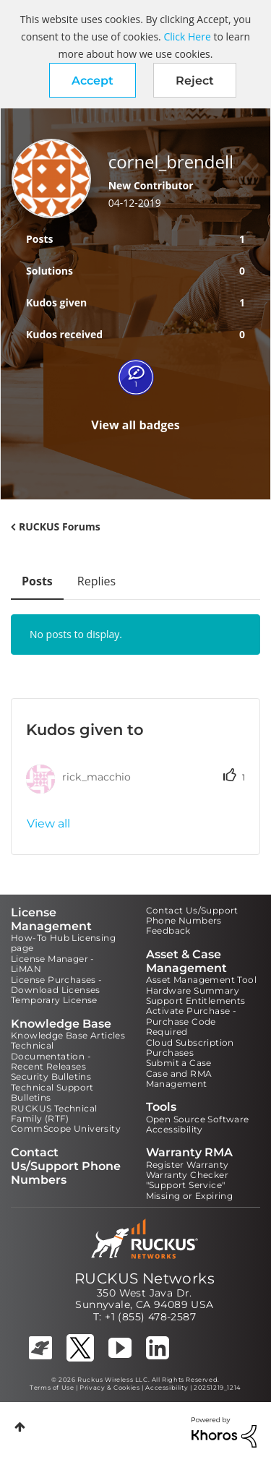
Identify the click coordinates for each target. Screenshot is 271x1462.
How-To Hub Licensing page (63, 942)
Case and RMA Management (179, 1078)
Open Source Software (197, 1119)
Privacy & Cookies (109, 1387)
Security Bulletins (51, 1076)
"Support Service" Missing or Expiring (189, 1189)
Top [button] (20, 1427)
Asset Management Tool (201, 979)
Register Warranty (187, 1164)
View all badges (135, 425)
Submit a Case (179, 1062)
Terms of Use (52, 1387)
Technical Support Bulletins (52, 1092)
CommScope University (66, 1128)
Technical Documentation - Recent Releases (51, 1056)
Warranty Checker (187, 1174)
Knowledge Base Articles (68, 1035)
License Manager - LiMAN (53, 963)
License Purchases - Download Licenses (57, 984)
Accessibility (174, 1129)
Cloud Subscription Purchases (190, 1047)
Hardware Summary (192, 990)
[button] (92, 80)
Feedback (168, 930)
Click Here (186, 36)
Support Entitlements (196, 1000)
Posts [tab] (37, 581)
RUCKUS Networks (144, 1278)
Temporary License (54, 999)
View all (48, 823)
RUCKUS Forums (59, 526)
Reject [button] (195, 80)
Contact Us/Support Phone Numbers (192, 915)
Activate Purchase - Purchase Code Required (191, 1021)
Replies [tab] (96, 581)
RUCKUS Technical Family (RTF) (54, 1113)
